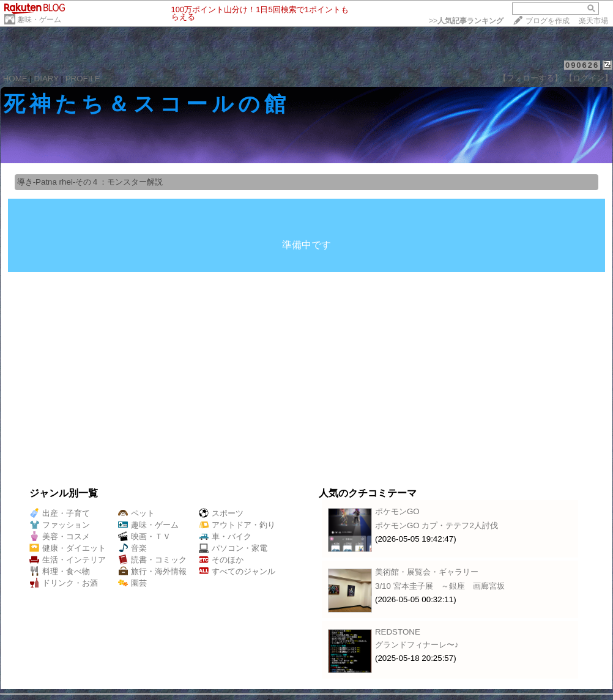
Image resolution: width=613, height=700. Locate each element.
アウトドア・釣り (237, 524)
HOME (15, 78)
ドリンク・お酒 (63, 583)
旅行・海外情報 (152, 571)
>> (466, 21)
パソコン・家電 (233, 548)
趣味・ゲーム (39, 19)
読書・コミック (152, 559)
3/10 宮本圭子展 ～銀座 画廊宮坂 (440, 586)
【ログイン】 (588, 78)
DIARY (46, 78)
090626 (582, 65)
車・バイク (225, 536)
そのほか (221, 559)
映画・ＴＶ (144, 536)
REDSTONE (397, 631)
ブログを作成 (548, 21)
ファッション (59, 524)
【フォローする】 (530, 78)
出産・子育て (59, 513)
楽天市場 (593, 21)
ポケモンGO (397, 511)
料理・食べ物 (59, 571)
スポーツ (221, 513)
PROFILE (82, 78)
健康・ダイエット (67, 548)
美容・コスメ (59, 536)
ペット (136, 513)
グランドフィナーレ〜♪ (417, 644)
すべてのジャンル (237, 571)
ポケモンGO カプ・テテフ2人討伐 (436, 525)
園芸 (132, 583)
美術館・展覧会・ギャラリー (426, 572)
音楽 (132, 548)
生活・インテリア (67, 559)
